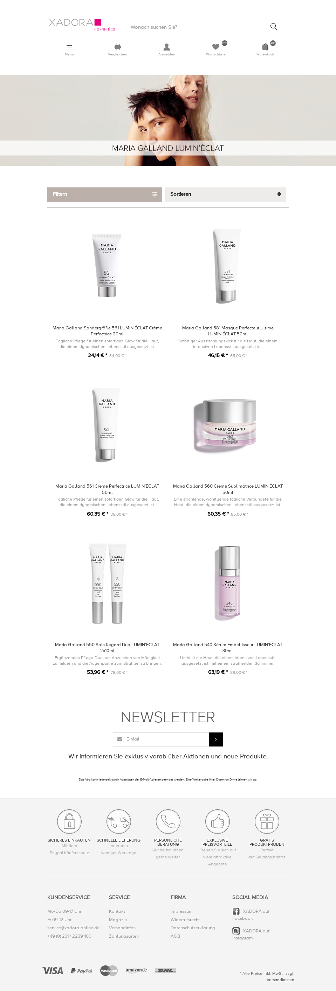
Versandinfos (122, 928)
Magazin (118, 920)
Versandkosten (280, 980)
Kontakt (117, 911)
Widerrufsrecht (185, 920)
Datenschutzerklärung (193, 928)
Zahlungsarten (124, 936)
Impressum (182, 911)
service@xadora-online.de (73, 928)
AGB (175, 936)
